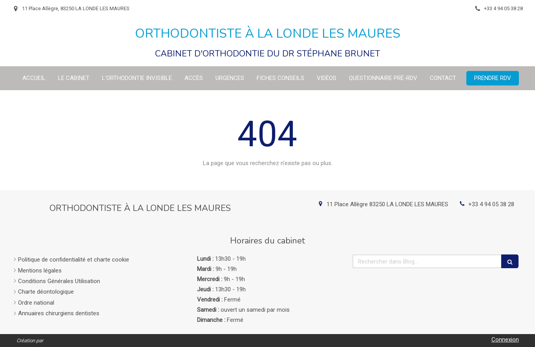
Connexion (505, 339)
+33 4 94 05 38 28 (491, 204)
